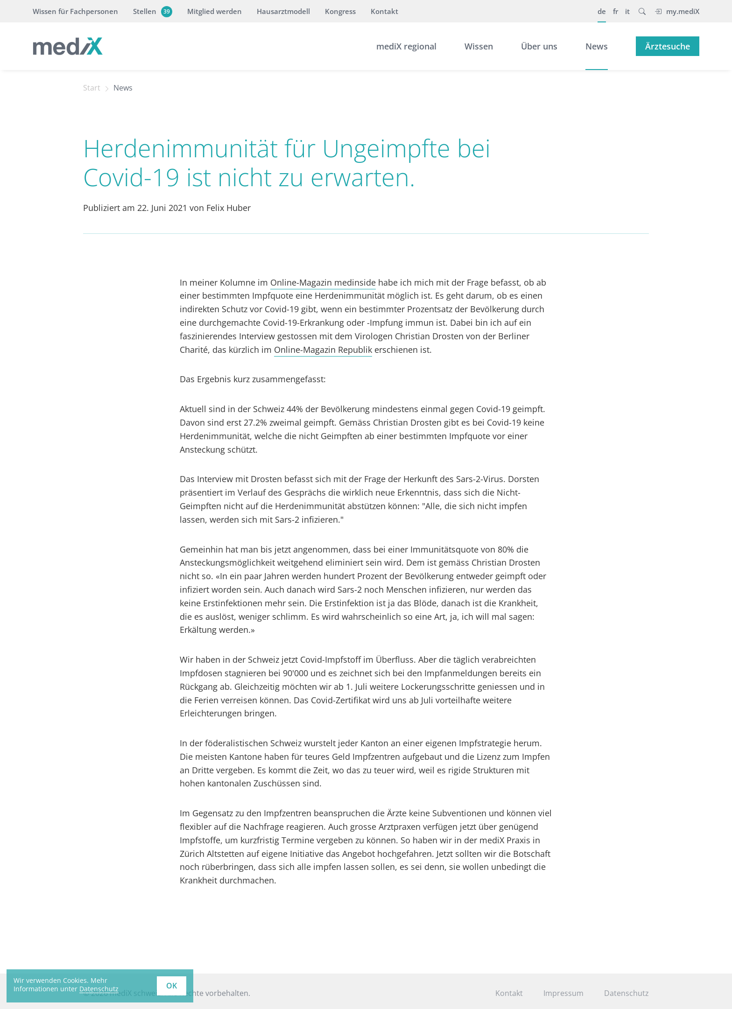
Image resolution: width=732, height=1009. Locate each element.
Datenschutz (626, 993)
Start (91, 87)
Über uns (539, 46)
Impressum (563, 993)
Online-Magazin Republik (323, 349)
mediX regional (406, 46)
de (602, 11)
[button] (642, 11)
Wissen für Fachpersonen (75, 11)
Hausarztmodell (283, 11)
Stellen (151, 11)
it (627, 11)
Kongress (340, 11)
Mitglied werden (214, 11)
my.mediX (677, 11)
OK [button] (171, 986)
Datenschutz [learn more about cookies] (99, 988)
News (596, 46)
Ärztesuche (667, 46)
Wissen (479, 46)
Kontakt (384, 11)
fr (615, 11)
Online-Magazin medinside (323, 282)
